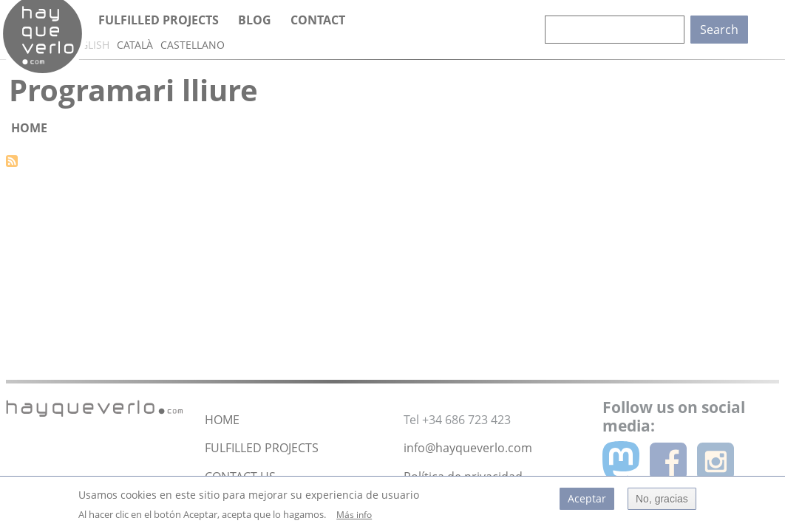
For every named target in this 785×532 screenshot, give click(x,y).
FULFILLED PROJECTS (262, 448)
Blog (254, 20)
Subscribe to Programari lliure (12, 161)
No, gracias (662, 502)
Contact (317, 20)
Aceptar (587, 502)
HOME (222, 420)
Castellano (192, 45)
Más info (354, 518)
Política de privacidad (463, 476)
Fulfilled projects (158, 20)
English (88, 45)
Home (29, 128)
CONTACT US (240, 476)
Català (135, 45)
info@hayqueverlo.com (468, 448)
